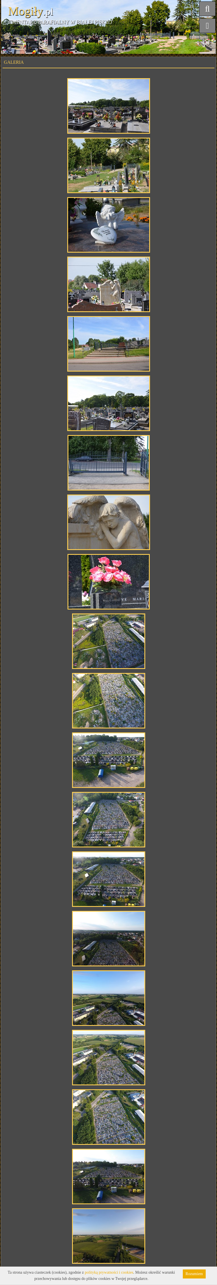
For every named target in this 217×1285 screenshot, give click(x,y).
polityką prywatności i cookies (109, 1272)
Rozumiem (194, 1274)
